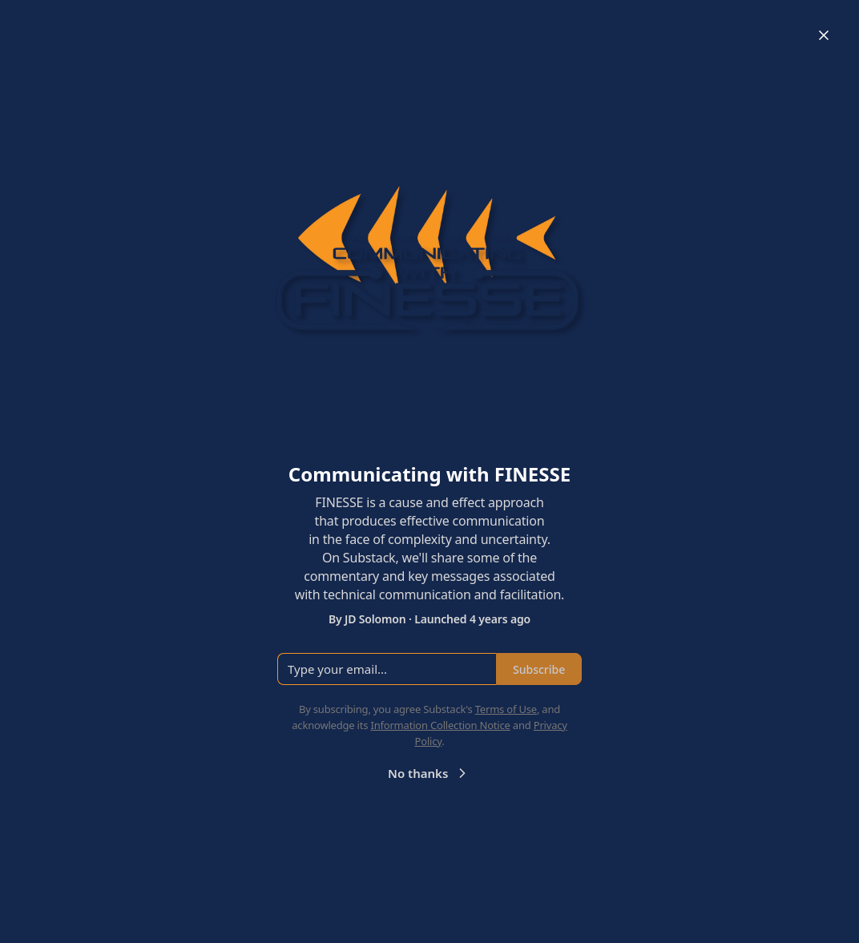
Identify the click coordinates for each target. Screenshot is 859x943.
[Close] (824, 35)
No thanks (429, 773)
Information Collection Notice (440, 725)
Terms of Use (506, 709)
